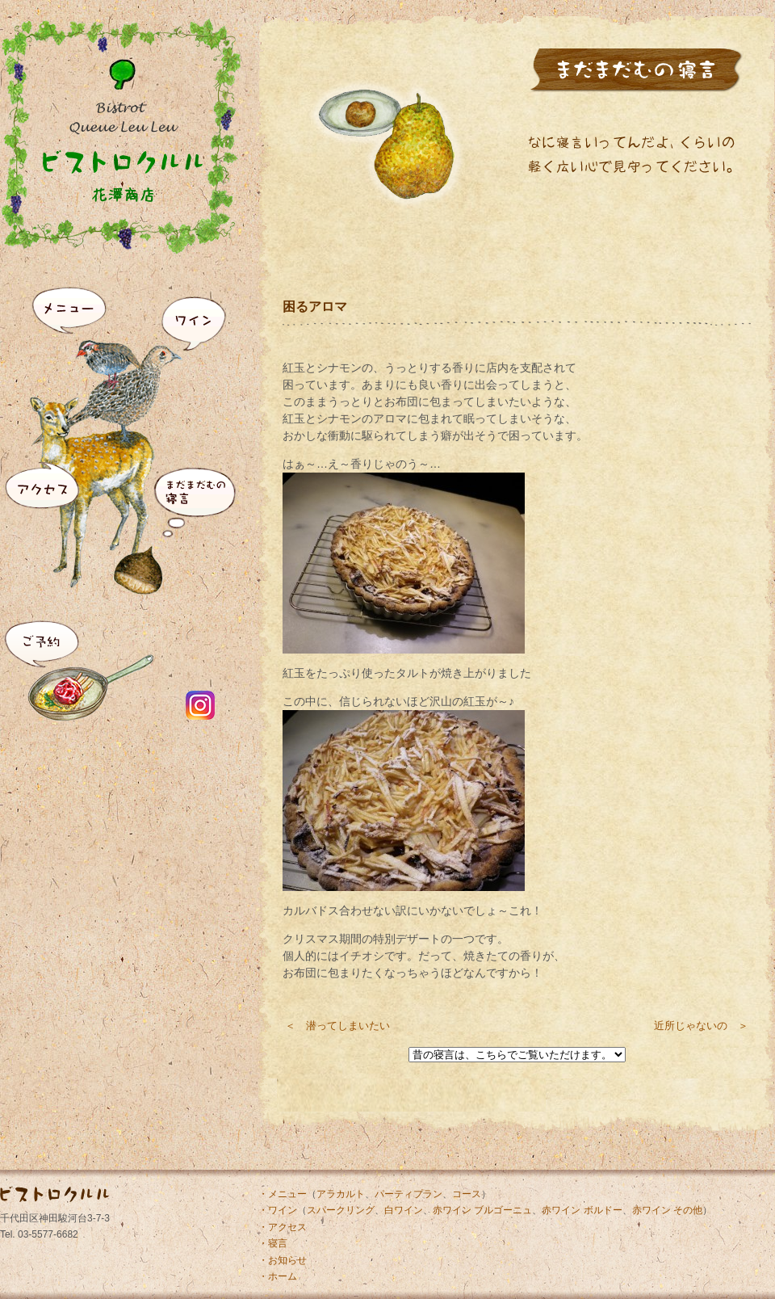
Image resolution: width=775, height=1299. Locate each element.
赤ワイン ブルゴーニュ (482, 1210)
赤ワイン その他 (667, 1210)
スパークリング (341, 1210)
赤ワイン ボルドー (582, 1210)
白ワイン (403, 1210)
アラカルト (340, 1194)
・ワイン (277, 1210)
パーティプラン (408, 1194)
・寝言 (272, 1243)
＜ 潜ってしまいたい (337, 1025)
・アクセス (282, 1227)
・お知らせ (282, 1260)
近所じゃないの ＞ (701, 1025)
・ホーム (277, 1276)
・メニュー (282, 1194)
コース (466, 1194)
